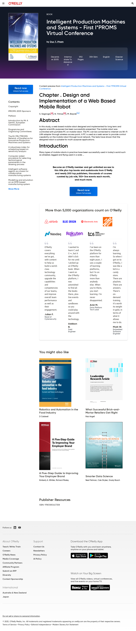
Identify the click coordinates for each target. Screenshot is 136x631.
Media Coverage (11, 558)
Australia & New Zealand (14, 592)
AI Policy (37, 558)
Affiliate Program (11, 566)
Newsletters (39, 550)
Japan (6, 596)
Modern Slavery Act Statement (65, 624)
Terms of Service (9, 624)
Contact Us (38, 546)
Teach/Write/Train (12, 546)
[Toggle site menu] (3, 3)
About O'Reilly (11, 541)
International (10, 587)
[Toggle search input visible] (132, 3)
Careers (6, 550)
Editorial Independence (41, 624)
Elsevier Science (119, 58)
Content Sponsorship (13, 579)
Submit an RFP (9, 571)
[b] (78, 113)
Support (38, 541)
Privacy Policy (40, 554)
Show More (13, 189)
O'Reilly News (9, 554)
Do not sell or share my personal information (21, 616)
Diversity (7, 575)
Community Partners (12, 562)
